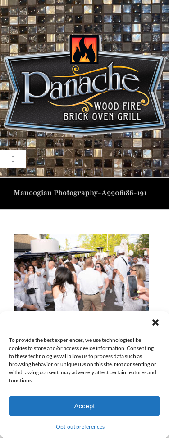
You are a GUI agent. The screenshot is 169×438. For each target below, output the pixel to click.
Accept (84, 406)
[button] (155, 322)
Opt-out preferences (80, 426)
